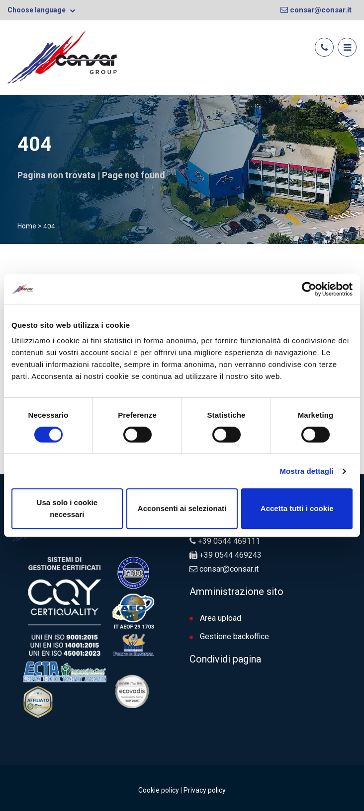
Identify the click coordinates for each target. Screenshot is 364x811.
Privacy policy (204, 790)
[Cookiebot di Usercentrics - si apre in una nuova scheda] (309, 289)
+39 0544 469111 (229, 540)
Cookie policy (158, 790)
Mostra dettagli (306, 471)
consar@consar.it (316, 9)
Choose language (41, 10)
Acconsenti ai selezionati (182, 508)
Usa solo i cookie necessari (67, 508)
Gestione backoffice (229, 636)
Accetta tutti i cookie (297, 508)
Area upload (215, 617)
